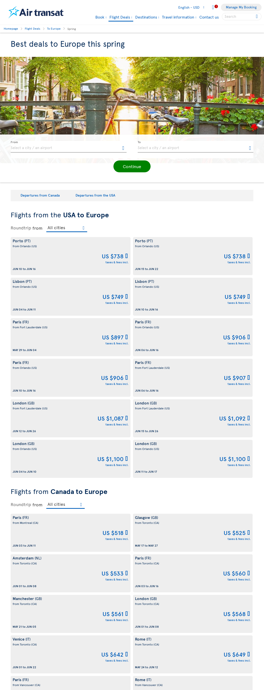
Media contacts (146, 616)
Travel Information (148, 651)
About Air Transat (24, 577)
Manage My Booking (241, 7)
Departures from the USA (95, 195)
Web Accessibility (24, 620)
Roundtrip (21, 227)
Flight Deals (119, 17)
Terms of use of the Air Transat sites (101, 608)
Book (99, 17)
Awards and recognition (29, 602)
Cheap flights (144, 642)
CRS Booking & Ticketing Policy (97, 661)
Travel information (178, 17)
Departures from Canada (40, 195)
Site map (17, 628)
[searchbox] (242, 16)
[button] (132, 166)
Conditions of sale (87, 636)
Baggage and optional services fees (100, 652)
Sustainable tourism (26, 594)
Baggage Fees (145, 668)
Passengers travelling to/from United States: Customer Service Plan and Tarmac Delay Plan (98, 622)
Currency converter (150, 634)
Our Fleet (142, 659)
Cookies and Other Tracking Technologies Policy (94, 588)
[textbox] (69, 147)
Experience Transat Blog (153, 599)
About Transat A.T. (24, 585)
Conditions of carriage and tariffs (99, 577)
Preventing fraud (86, 679)
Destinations (146, 17)
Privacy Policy (83, 644)
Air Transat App (146, 591)
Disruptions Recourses (90, 599)
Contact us (209, 17)
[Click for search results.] (257, 16)
